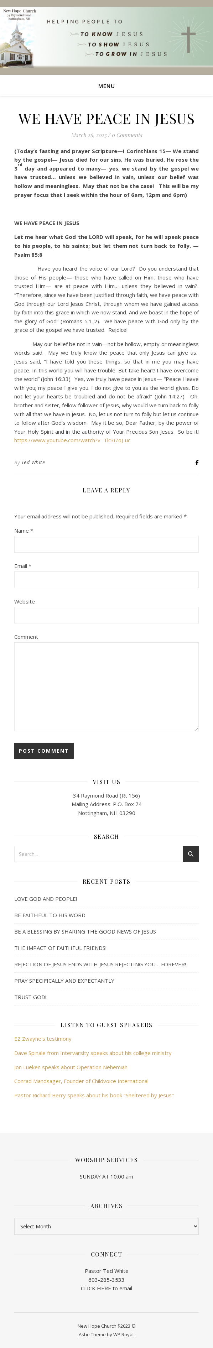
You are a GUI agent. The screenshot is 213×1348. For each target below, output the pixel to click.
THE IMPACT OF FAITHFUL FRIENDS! (60, 947)
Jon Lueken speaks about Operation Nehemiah (71, 1067)
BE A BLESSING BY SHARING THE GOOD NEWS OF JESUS (85, 931)
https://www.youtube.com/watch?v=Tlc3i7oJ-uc (72, 440)
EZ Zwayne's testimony (43, 1038)
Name (23, 530)
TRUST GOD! (30, 996)
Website (24, 601)
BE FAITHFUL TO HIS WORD (49, 915)
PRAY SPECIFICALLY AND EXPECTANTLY (64, 980)
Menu (106, 85)
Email (22, 565)
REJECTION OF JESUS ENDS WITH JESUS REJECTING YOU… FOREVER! (100, 964)
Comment (26, 636)
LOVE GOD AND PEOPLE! (45, 898)
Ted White (33, 462)
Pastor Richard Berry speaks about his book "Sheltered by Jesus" (94, 1095)
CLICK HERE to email (106, 1288)
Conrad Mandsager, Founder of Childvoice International (81, 1081)
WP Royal (123, 1334)
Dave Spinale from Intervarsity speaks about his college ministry (93, 1052)
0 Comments (126, 135)
